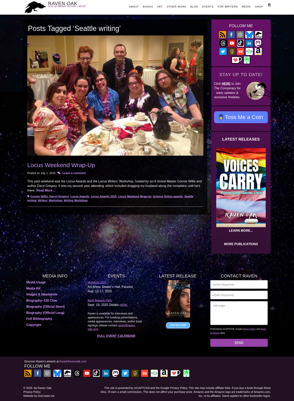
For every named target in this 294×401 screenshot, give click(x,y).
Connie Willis (39, 196)
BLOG (194, 6)
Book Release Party (100, 300)
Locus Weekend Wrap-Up (61, 165)
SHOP (259, 6)
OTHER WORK (176, 6)
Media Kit (33, 288)
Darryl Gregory (59, 196)
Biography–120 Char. (42, 300)
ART (160, 6)
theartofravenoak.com (73, 361)
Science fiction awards (168, 196)
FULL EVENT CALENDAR (116, 336)
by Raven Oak (42, 388)
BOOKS (148, 6)
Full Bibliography (39, 318)
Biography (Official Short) (45, 306)
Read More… (46, 190)
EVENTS (208, 6)
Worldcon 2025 (97, 282)
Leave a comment (74, 173)
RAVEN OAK (73, 6)
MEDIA (246, 6)
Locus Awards (79, 196)
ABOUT (134, 6)
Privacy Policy (249, 329)
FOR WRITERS (228, 6)
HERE (226, 83)
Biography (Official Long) (45, 312)
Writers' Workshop (50, 200)
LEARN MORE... (241, 230)
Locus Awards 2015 (104, 196)
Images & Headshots (41, 294)
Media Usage (36, 282)
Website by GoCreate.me (38, 395)
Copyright (33, 325)
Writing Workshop (76, 200)
